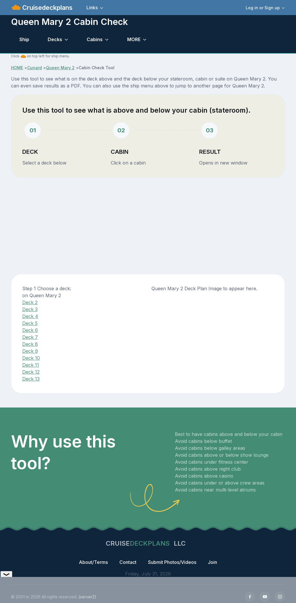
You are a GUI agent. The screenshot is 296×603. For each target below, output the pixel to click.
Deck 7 (30, 337)
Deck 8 (30, 344)
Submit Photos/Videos (172, 562)
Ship (24, 39)
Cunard (34, 67)
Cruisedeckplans (47, 7)
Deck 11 (30, 365)
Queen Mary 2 (60, 67)
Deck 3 (30, 309)
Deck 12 (31, 372)
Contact (127, 562)
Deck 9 (30, 351)
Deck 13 (31, 379)
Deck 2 (30, 302)
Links (92, 7)
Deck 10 (31, 358)
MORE (133, 39)
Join (212, 562)
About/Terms (93, 562)
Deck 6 (30, 330)
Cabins (95, 39)
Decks (55, 39)
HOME (17, 67)
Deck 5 (30, 323)
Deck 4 (30, 316)
